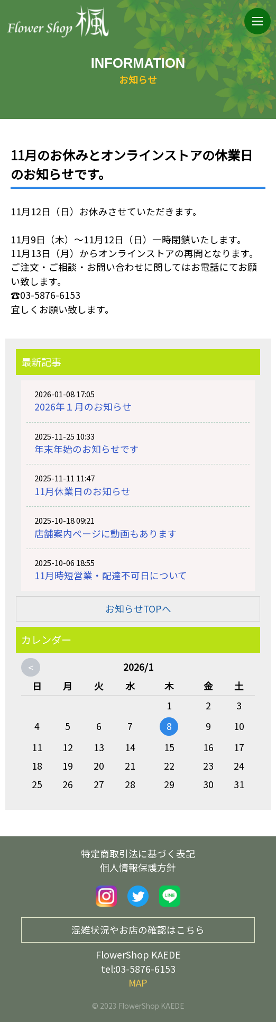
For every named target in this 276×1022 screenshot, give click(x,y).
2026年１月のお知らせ (83, 406)
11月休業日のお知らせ (82, 491)
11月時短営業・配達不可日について (110, 575)
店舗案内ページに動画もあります (105, 533)
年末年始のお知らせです (86, 448)
